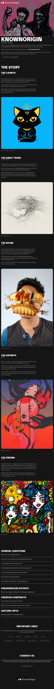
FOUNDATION (19, 636)
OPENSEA (36, 636)
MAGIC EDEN (27, 636)
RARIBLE (11, 636)
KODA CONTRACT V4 (44, 640)
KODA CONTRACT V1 (9, 640)
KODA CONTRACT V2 (21, 640)
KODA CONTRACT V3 (32, 640)
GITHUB (42, 636)
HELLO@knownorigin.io (27, 666)
